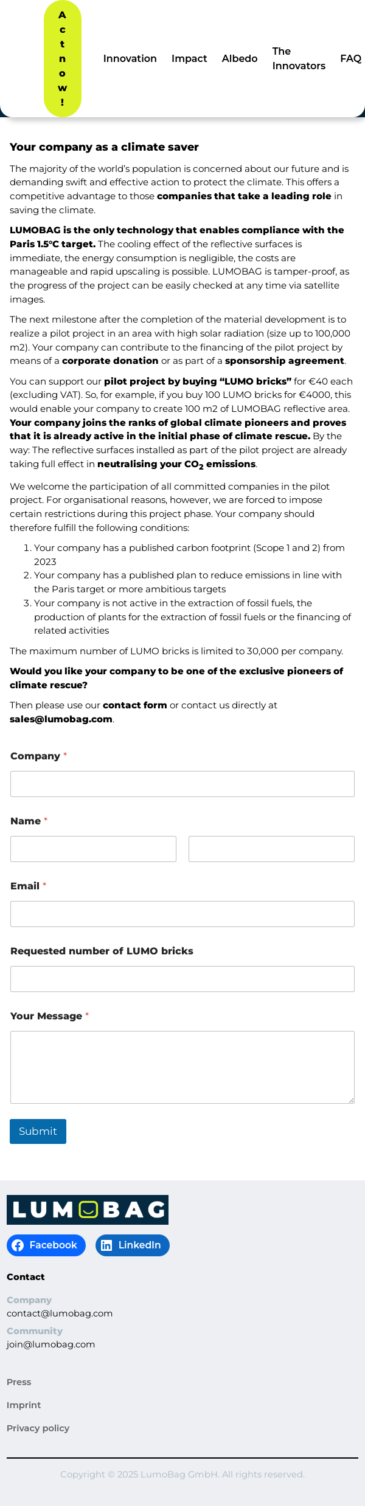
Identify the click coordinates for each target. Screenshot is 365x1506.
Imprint (24, 1405)
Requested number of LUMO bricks (101, 951)
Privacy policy (38, 1428)
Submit (38, 1131)
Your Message (49, 1016)
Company (38, 756)
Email (28, 886)
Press (19, 1382)
